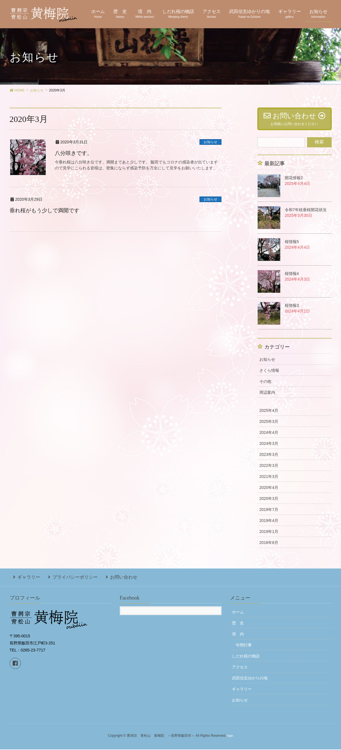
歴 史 (238, 624)
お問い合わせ (113, 579)
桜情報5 (292, 245)
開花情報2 (294, 181)
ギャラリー (25, 579)
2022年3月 (268, 469)
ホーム (238, 613)
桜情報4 (292, 277)
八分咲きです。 (74, 153)
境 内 (238, 635)
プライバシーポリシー (68, 579)
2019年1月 (268, 535)
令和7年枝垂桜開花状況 (306, 213)
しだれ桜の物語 (246, 657)
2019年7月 (268, 513)
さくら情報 (269, 374)
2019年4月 (268, 524)
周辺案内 (267, 396)
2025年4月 (268, 414)
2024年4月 (268, 436)
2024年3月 (268, 447)
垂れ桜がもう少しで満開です (46, 210)
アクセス (240, 668)
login (230, 736)
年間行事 (244, 646)
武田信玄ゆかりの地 (250, 679)
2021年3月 (268, 480)
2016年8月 (268, 546)
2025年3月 (268, 425)
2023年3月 (268, 458)
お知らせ (210, 142)
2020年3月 (268, 502)
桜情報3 (292, 309)
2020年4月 (268, 491)
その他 (265, 385)
